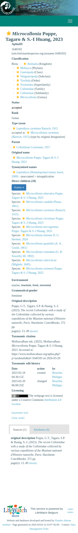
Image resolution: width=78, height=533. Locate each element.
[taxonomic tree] (20, 412)
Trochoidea (24, 84)
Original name (21, 152)
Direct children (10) (24, 181)
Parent (16, 142)
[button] (8, 33)
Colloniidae (24, 88)
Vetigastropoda (26, 76)
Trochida (23, 80)
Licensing (18, 390)
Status (15, 102)
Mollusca (23, 68)
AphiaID (17, 44)
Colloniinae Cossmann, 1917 (31, 147)
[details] (34, 331)
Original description (24, 300)
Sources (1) (19, 429)
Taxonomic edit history (26, 363)
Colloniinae (24, 93)
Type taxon (18, 123)
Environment (20, 280)
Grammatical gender (25, 290)
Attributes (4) (41, 429)
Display (19, 187)
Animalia (30, 63)
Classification (20, 58)
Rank (15, 112)
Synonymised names (24, 167)
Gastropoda (24, 72)
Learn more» (70, 510)
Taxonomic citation (23, 336)
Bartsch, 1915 (35, 128)
